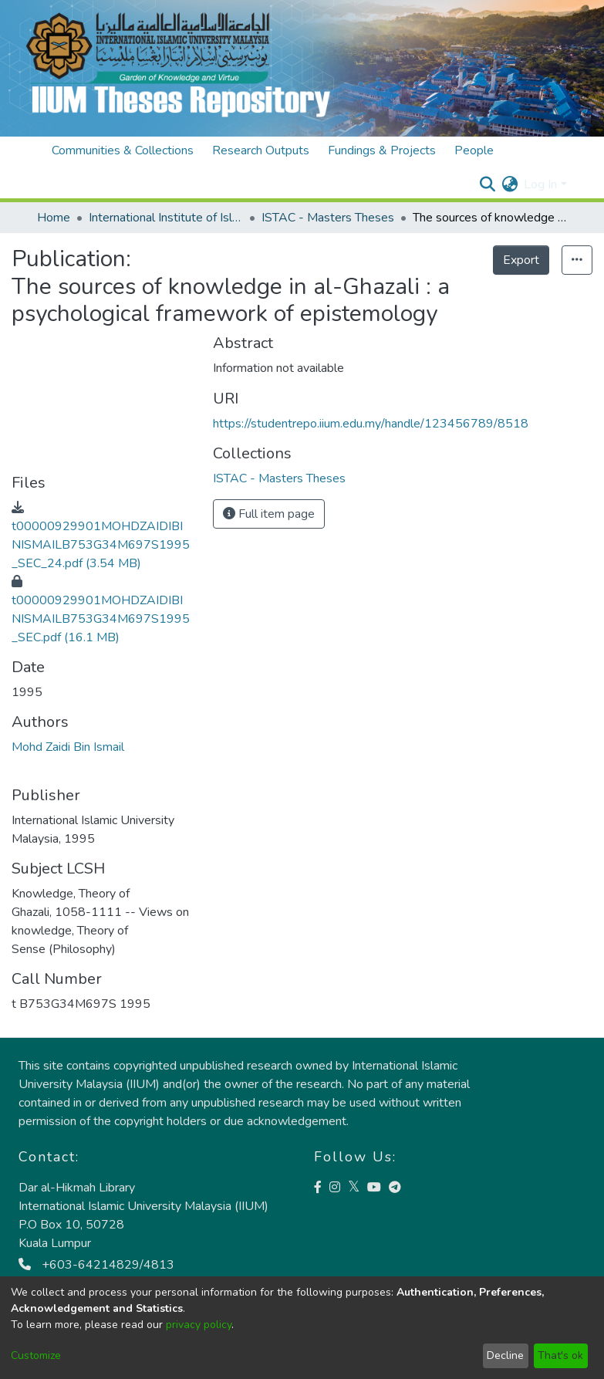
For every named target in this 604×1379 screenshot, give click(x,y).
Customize (36, 1355)
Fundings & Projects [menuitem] (382, 150)
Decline (505, 1355)
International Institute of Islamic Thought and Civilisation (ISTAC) (166, 217)
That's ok (560, 1355)
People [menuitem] (474, 150)
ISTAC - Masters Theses (328, 217)
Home (53, 217)
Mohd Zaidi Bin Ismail (68, 747)
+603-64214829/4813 (96, 1264)
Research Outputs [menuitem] (260, 150)
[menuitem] (509, 184)
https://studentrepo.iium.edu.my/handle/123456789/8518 (370, 423)
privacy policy (198, 1324)
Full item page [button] (269, 513)
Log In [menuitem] (540, 184)
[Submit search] (487, 184)
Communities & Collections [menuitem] (123, 150)
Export (521, 260)
